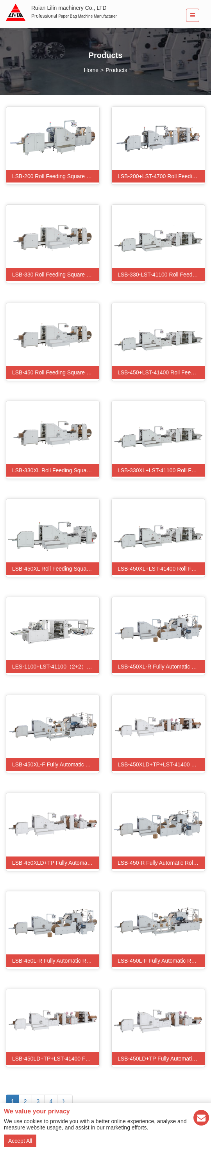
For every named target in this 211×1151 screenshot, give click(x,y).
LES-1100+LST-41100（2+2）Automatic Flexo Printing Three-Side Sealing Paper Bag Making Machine (55, 666)
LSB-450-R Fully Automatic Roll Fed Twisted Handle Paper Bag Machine (161, 863)
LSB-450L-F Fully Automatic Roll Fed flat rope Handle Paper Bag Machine (161, 961)
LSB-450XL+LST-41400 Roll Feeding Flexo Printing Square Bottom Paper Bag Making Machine (161, 569)
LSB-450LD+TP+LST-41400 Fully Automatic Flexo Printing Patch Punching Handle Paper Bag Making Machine (55, 1058)
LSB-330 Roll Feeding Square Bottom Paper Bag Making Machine (55, 274)
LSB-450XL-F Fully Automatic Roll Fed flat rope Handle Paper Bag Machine (55, 764)
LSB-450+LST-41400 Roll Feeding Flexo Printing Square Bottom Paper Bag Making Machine (161, 372)
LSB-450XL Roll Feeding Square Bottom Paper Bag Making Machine (55, 569)
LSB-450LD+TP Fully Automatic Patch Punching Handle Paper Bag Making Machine (161, 1058)
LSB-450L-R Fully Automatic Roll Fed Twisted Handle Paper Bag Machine (55, 961)
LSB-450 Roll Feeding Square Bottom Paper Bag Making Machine (55, 372)
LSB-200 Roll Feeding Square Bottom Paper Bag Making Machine (55, 176)
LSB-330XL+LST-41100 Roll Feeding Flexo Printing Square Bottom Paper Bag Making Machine (161, 470)
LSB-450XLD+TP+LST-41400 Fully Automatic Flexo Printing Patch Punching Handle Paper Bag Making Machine (161, 764)
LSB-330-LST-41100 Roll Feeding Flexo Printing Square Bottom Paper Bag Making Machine (161, 274)
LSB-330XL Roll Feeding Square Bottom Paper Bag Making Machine (55, 470)
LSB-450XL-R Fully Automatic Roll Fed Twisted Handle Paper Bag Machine (161, 666)
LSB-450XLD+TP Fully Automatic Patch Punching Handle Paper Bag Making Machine (55, 863)
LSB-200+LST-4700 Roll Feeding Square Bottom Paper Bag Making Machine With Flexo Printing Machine (161, 176)
